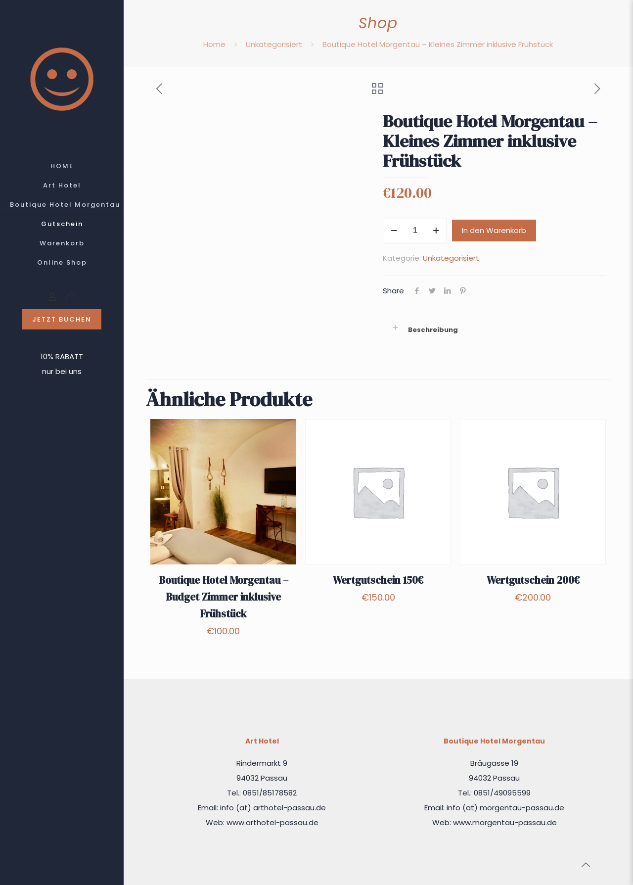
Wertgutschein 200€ (533, 580)
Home (214, 44)
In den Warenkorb (494, 230)
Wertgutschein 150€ (378, 580)
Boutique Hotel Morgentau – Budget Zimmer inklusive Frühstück (223, 597)
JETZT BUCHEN (61, 319)
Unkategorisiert (274, 44)
